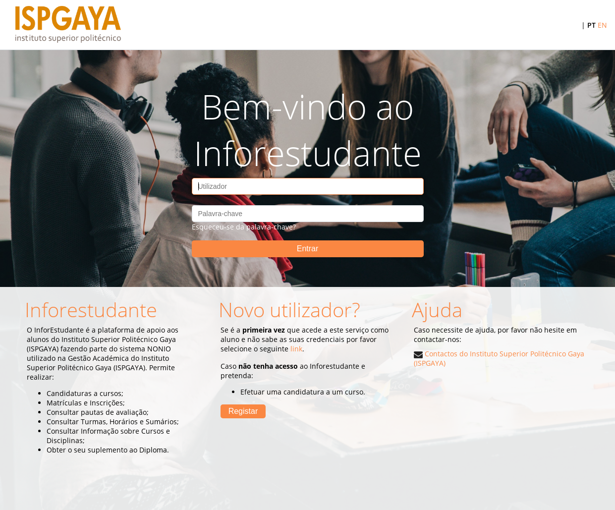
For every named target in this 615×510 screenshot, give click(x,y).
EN (602, 25)
